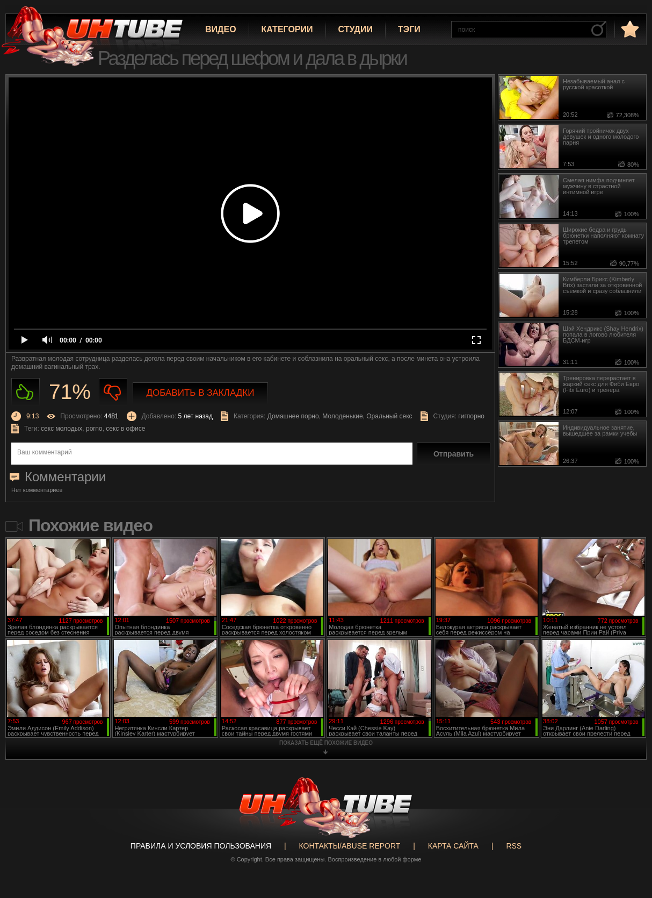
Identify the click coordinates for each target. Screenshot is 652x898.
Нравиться (25, 392)
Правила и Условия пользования (201, 846)
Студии (355, 29)
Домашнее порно (293, 416)
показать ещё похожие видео (326, 743)
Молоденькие (342, 416)
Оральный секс (389, 416)
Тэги (409, 29)
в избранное (628, 29)
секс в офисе (125, 428)
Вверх (627, 845)
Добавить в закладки (201, 393)
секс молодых (61, 428)
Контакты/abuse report (350, 846)
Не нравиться (113, 392)
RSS (513, 846)
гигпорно (471, 416)
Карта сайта (453, 846)
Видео (220, 29)
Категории (287, 29)
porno (94, 428)
